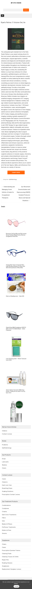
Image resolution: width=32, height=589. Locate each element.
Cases (4, 479)
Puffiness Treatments (9, 527)
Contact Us (10, 579)
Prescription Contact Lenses (11, 494)
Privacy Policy (17, 579)
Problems (5, 445)
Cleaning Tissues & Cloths (10, 556)
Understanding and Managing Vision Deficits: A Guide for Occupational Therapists (8, 192)
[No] (30, 584)
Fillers (4, 518)
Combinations (6, 505)
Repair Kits (5, 560)
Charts (4, 468)
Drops (4, 459)
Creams (4, 511)
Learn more (16, 172)
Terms (22, 579)
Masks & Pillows (7, 524)
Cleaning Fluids (6, 553)
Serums (4, 533)
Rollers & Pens (6, 530)
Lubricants (5, 462)
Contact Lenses (7, 434)
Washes (4, 465)
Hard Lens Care (7, 485)
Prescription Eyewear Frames (11, 550)
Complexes (5, 508)
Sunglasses (5, 566)
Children (4, 431)
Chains (4, 544)
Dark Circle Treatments (9, 514)
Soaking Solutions (7, 491)
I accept (16, 586)
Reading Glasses (7, 563)
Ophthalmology (13, 179)
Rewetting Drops (7, 488)
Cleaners (5, 482)
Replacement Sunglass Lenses (11, 569)
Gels (3, 521)
